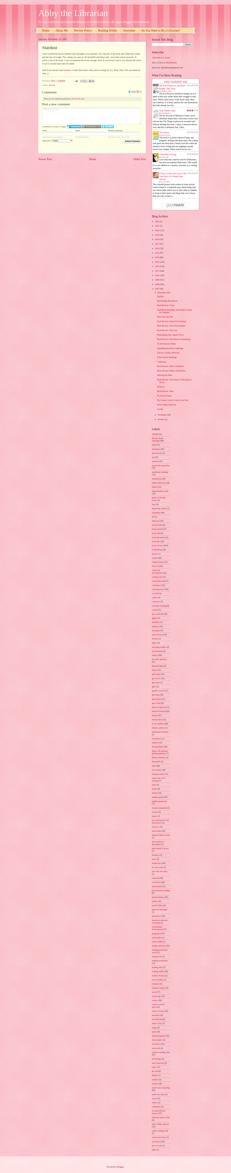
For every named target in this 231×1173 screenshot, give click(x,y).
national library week (161, 835)
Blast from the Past (165, 317)
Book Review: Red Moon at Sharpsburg (173, 339)
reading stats (157, 967)
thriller (155, 1075)
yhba (154, 1150)
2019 (157, 235)
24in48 (155, 434)
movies (52, 85)
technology (156, 1059)
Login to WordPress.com (91, 126)
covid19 (155, 593)
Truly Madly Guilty (167, 111)
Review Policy (83, 30)
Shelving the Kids (164, 375)
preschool (156, 916)
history (155, 715)
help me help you (159, 707)
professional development (157, 928)
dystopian (156, 630)
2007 (157, 289)
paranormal (156, 886)
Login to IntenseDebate (74, 126)
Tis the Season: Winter (166, 344)
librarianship (157, 747)
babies (154, 487)
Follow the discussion (139, 91)
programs (156, 933)
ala (153, 457)
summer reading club (160, 1052)
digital (154, 618)
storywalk (156, 1048)
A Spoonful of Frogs (167, 154)
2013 (157, 262)
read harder (156, 938)
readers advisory (159, 946)
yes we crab (157, 1146)
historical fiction (159, 711)
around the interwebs (160, 465)
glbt (153, 686)
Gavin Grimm (165, 182)
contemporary (157, 589)
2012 (157, 266)
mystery (155, 827)
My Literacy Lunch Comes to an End (172, 400)
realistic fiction (158, 976)
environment (157, 651)
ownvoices (156, 882)
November (162, 415)
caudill (155, 558)
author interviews (159, 483)
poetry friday (157, 905)
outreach (155, 878)
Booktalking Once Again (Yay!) (170, 335)
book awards (157, 529)
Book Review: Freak (165, 305)
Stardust (67, 70)
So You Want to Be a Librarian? (161, 30)
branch (155, 554)
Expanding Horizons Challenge (170, 348)
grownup (155, 695)
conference (156, 585)
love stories (156, 770)
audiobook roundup (160, 472)
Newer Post (45, 159)
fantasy (155, 655)
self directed (157, 1019)
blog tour (155, 521)
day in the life (157, 614)
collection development (157, 571)
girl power (156, 678)
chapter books (157, 562)
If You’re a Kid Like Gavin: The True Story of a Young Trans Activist (172, 176)
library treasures (158, 757)
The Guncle (164, 132)
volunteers (156, 1107)
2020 (157, 230)
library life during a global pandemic (160, 752)
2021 (157, 226)
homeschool (157, 720)
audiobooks (157, 479)
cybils (154, 610)
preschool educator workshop (160, 921)
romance (155, 984)
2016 (157, 248)
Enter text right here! (91, 116)
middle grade (157, 797)
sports (154, 1032)
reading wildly (158, 971)
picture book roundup (161, 890)
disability (156, 622)
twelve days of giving (161, 1088)
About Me (62, 30)
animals (155, 461)
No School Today (164, 396)
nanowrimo (156, 831)
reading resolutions (160, 961)
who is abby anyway (160, 1124)
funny (154, 670)
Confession (161, 362)
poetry (154, 901)
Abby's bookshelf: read (175, 81)
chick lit (155, 566)
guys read (156, 703)
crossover (156, 602)
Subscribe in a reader (161, 58)
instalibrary (156, 738)
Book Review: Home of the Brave (171, 371)
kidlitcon (155, 743)
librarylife (156, 761)
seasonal (155, 1015)
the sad (155, 1071)
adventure (156, 449)
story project (157, 1040)
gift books (156, 674)
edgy (154, 643)
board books (157, 525)
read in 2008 (157, 942)
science (155, 1000)
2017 (157, 244)
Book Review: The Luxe (167, 330)
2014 (157, 257)
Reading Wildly (107, 30)
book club (156, 533)
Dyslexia (160, 387)
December (162, 292)
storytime (156, 1044)
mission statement (159, 808)
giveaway (156, 682)
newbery (155, 855)
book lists (156, 541)
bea (153, 504)
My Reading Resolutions (167, 301)
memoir (155, 793)
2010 (157, 275)
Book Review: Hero (165, 391)
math (154, 785)
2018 (157, 239)
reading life (156, 956)
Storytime (129, 30)
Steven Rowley (165, 135)
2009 (157, 280)
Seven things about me (166, 405)
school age (156, 996)
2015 (157, 253)
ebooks (155, 639)
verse (154, 1098)
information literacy (160, 732)
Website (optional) (115, 130)
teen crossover (158, 1063)
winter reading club (160, 1131)
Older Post (139, 159)
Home (45, 30)
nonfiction (156, 863)
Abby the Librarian (73, 13)
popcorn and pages (159, 909)
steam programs (158, 1036)
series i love (157, 1023)
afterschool (156, 453)
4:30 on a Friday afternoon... (169, 353)
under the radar (158, 1094)
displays (155, 626)
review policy (157, 980)
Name (44, 130)
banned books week (160, 491)
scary (154, 992)
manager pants (158, 774)
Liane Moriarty (165, 113)
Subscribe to (57, 141)
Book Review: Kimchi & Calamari (171, 321)
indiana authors (158, 728)
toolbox (155, 1079)
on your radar (157, 867)
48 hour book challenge (157, 439)
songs (154, 1028)
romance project (158, 988)
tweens (155, 1084)
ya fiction (156, 1141)
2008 (157, 284)
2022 (157, 221)
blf (153, 517)
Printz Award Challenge (167, 357)
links (154, 766)
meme (154, 789)
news (154, 859)
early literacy (157, 635)
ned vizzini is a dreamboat (158, 843)
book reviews (157, 545)
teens (154, 1067)
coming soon (157, 577)
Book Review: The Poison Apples (171, 326)
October (161, 419)
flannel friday (157, 666)
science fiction (158, 1011)
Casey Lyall (164, 157)
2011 (157, 271)
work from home (159, 1137)
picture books (157, 897)
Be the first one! (78, 99)
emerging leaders (159, 647)
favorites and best (159, 659)
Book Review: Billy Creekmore (170, 366)
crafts (154, 597)
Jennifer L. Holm (166, 91)
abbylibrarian (171, 63)
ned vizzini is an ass (160, 848)
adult (154, 445)
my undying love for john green (160, 821)
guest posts (156, 699)
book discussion (158, 537)
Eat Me (160, 409)
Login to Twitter (108, 126)
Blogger (120, 1167)
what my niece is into (161, 1117)
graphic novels (158, 691)
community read (158, 581)
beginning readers (159, 508)
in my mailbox (158, 724)
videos (154, 1102)
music (154, 816)
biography (156, 513)
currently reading (159, 606)
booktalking (157, 550)
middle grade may (159, 801)
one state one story (159, 871)
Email (77, 130)
